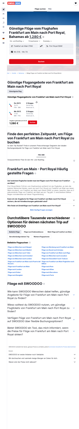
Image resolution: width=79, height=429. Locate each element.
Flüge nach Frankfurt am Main (22, 276)
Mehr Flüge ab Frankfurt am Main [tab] (25, 239)
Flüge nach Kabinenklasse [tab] (37, 235)
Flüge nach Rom (49, 276)
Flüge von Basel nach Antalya (54, 260)
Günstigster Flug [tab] (19, 91)
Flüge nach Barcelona (51, 282)
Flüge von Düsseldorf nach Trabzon (57, 268)
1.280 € (39, 37)
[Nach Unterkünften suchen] (3, 14)
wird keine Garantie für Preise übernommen (25, 359)
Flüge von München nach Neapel (23, 255)
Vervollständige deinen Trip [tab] (51, 239)
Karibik (18, 73)
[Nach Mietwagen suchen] (3, 18)
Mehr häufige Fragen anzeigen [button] (43, 213)
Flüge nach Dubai (17, 282)
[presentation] (47, 37)
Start (11, 73)
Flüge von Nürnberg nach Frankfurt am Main (58, 256)
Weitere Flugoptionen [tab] (21, 244)
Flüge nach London (18, 279)
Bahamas (25, 73)
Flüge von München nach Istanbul (23, 265)
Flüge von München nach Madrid (23, 260)
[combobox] (51, 41)
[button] (3, 3)
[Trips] (3, 33)
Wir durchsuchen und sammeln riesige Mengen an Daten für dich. (44, 369)
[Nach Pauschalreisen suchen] (3, 22)
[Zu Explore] (3, 27)
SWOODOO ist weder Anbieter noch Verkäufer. (44, 365)
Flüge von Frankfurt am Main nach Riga (58, 262)
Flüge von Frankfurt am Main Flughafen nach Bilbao (58, 272)
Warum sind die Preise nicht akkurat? (44, 373)
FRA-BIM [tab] (43, 158)
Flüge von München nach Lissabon (56, 265)
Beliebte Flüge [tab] (18, 235)
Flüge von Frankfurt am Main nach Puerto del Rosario (26, 272)
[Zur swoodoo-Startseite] (14, 3)
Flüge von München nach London (23, 268)
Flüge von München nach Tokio (22, 262)
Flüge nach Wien (50, 279)
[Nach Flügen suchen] (3, 9)
